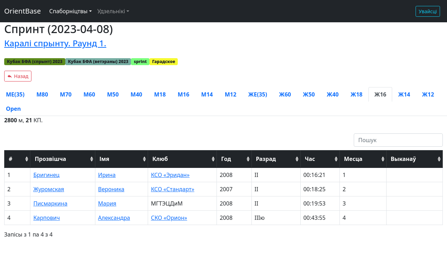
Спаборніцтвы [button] (68, 11)
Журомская (48, 189)
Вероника (111, 189)
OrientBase (22, 11)
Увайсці (428, 11)
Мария (107, 203)
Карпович (46, 218)
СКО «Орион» (169, 218)
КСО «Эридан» (170, 175)
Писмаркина (50, 203)
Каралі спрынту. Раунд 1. (55, 43)
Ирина (107, 175)
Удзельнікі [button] (111, 11)
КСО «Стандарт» (172, 189)
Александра (114, 218)
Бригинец (46, 175)
